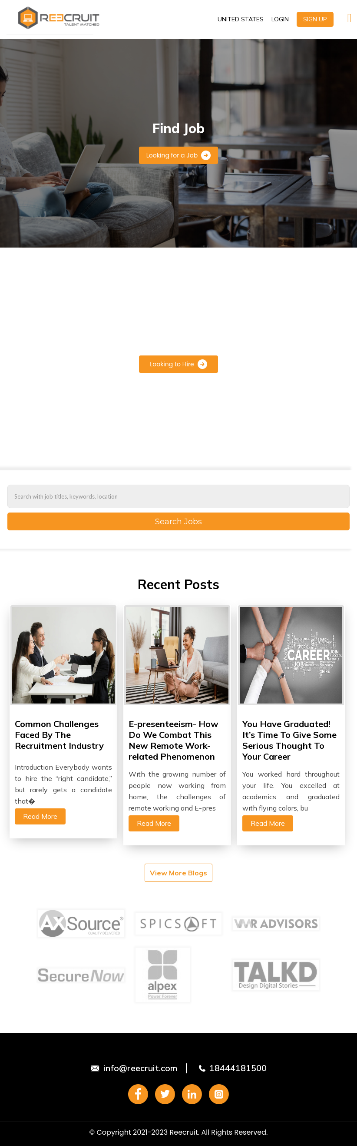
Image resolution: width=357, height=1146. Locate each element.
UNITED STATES (241, 19)
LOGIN (280, 19)
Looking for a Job (178, 155)
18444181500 (238, 1067)
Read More (40, 816)
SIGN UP (315, 19)
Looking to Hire (178, 364)
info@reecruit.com (140, 1067)
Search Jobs (178, 521)
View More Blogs (178, 872)
